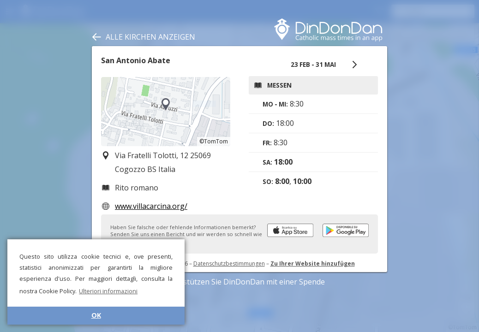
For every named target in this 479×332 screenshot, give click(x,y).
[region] (165, 111)
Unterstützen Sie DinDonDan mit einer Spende (240, 282)
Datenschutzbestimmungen (229, 263)
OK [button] (96, 315)
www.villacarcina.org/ (151, 206)
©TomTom (213, 141)
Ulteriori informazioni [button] (108, 291)
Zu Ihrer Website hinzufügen (312, 263)
